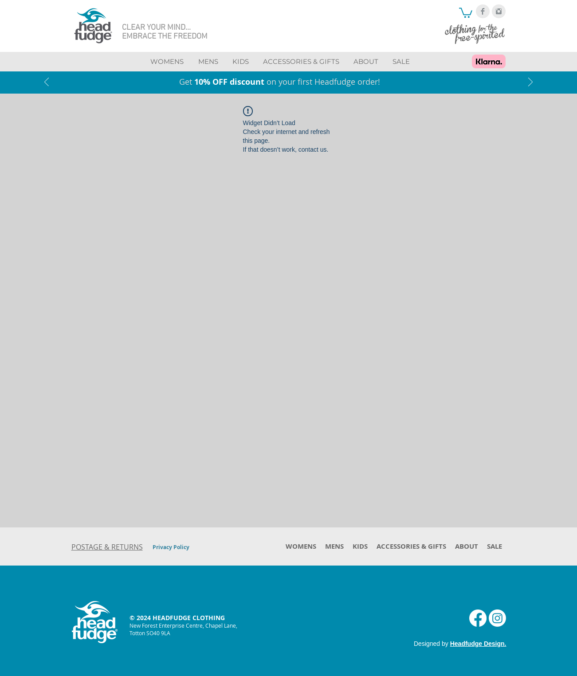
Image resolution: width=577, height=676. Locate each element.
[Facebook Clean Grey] (483, 11)
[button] (465, 12)
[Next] (530, 83)
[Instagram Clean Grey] (499, 11)
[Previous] (46, 83)
